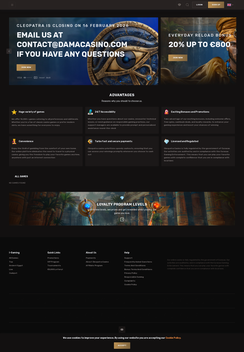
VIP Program (53, 262)
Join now (26, 67)
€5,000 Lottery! (55, 269)
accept (122, 345)
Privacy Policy (130, 273)
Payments (91, 258)
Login (199, 5)
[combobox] (230, 5)
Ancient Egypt (16, 265)
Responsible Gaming (134, 277)
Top (11, 262)
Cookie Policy (130, 284)
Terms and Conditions (135, 265)
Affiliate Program (94, 265)
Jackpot (13, 273)
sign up (216, 5)
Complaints (129, 281)
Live (11, 269)
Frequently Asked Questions (138, 262)
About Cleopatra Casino (97, 262)
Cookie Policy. (173, 338)
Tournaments (54, 265)
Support (128, 258)
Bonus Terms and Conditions (138, 269)
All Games (13, 258)
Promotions (53, 258)
